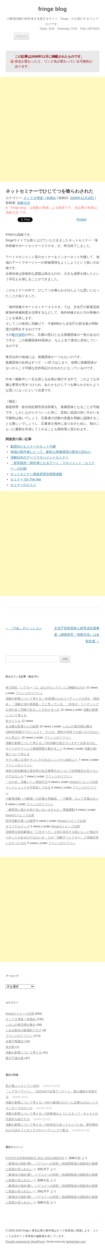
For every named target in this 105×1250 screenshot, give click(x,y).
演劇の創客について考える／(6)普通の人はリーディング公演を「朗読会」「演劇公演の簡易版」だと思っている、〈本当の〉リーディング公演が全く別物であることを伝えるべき (52, 704)
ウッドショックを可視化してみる (28, 787)
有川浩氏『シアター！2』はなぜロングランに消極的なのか (45, 687)
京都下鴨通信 (15, 1041)
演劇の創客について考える (24, 1052)
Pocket (81, 219)
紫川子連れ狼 (15, 1058)
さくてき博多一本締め (40, 198)
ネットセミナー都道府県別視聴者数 (36, 474)
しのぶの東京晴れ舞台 (77, 726)
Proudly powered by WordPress (25, 1241)
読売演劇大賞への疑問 (21, 821)
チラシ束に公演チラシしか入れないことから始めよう (42, 759)
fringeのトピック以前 (83, 782)
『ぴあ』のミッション (24, 628)
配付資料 (18, 335)
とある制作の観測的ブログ (24, 1030)
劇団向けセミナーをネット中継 (33, 446)
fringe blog (52, 9)
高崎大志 (23, 203)
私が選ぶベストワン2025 (22, 1086)
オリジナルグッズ (18, 826)
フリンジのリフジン (29, 693)
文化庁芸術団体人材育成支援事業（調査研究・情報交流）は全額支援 (76, 634)
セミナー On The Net (25, 479)
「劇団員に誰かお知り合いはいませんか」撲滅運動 (40, 809)
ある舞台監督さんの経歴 (22, 726)
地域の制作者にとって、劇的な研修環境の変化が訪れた (50, 452)
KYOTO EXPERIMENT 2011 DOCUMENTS (35, 1158)
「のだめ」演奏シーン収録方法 (27, 782)
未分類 (10, 1047)
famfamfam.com (76, 1241)
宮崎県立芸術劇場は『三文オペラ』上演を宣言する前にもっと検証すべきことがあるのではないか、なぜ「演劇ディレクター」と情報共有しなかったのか (52, 837)
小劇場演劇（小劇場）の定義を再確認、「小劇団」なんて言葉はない (52, 798)
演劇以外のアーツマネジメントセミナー (39, 457)
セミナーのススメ (23, 485)
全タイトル (13, 721)
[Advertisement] (52, 129)
